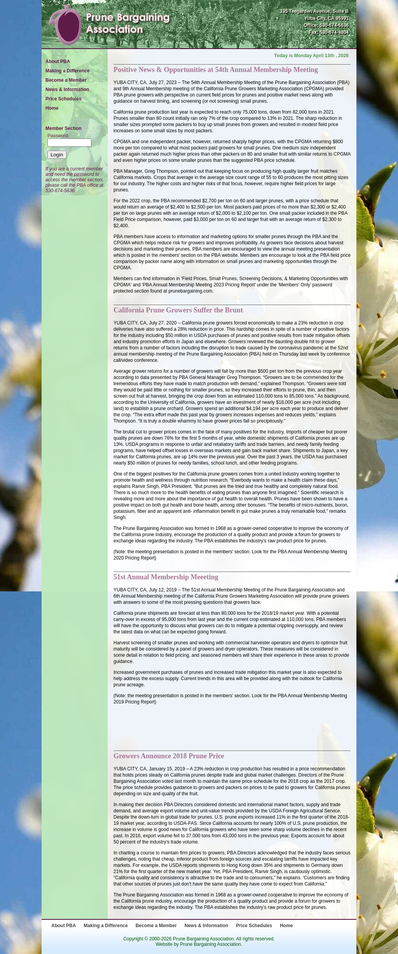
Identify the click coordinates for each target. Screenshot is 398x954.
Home (51, 108)
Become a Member (66, 80)
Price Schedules (63, 99)
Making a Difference (67, 71)
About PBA (57, 61)
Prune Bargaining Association (210, 944)
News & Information (67, 89)
